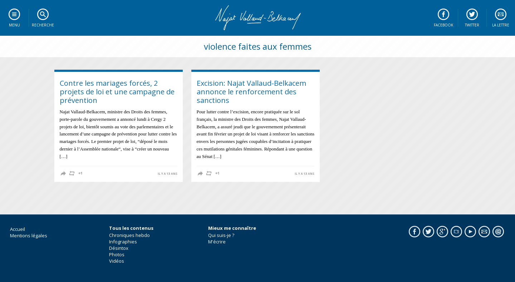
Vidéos (116, 261)
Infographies (123, 241)
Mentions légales (28, 235)
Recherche (43, 25)
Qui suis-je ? (221, 235)
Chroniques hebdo (129, 235)
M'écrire (217, 241)
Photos (116, 254)
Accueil (17, 229)
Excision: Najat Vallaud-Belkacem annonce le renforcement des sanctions (251, 91)
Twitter (472, 25)
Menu (14, 25)
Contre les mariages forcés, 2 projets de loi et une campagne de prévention (117, 91)
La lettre (500, 25)
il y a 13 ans (167, 173)
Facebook (443, 25)
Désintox (118, 248)
